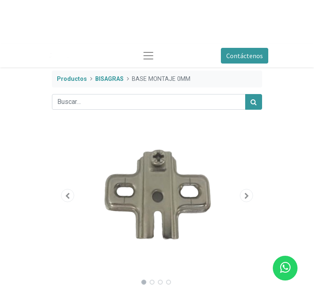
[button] (68, 195)
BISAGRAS (109, 78)
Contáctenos (244, 56)
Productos (72, 78)
